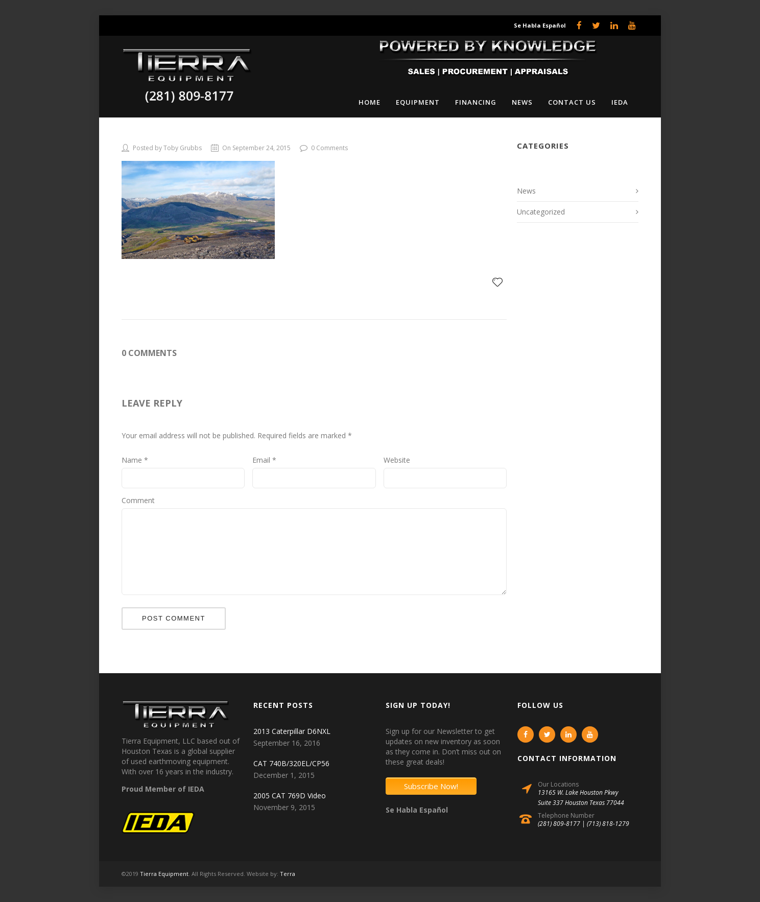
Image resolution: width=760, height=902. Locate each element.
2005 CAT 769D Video (289, 795)
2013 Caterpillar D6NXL (291, 731)
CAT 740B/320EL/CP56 (291, 763)
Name (135, 460)
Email (264, 460)
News (526, 191)
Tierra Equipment (164, 873)
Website (397, 460)
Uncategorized (541, 212)
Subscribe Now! (431, 786)
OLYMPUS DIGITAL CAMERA (193, 135)
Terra (287, 873)
